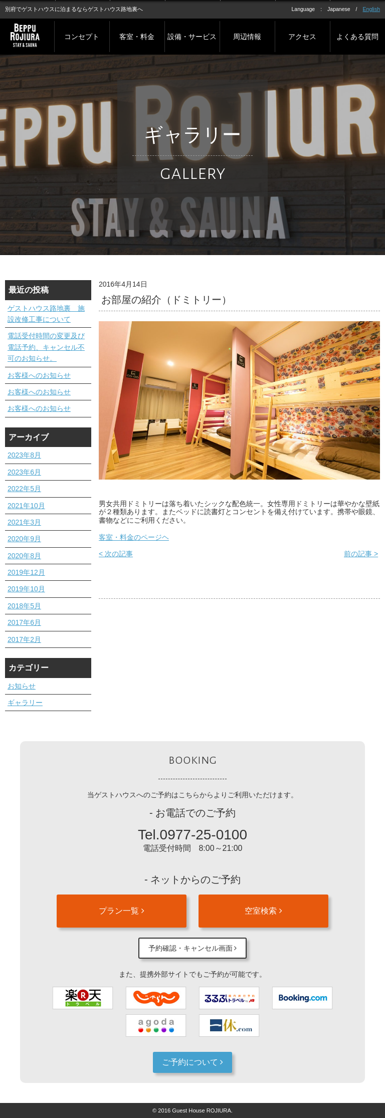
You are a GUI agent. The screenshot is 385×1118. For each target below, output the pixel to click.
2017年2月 (24, 639)
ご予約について (192, 1062)
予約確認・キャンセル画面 (192, 948)
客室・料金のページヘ (134, 537)
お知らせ (22, 686)
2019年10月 (26, 589)
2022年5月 (24, 489)
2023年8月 (24, 455)
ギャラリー (25, 703)
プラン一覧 (121, 911)
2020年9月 (24, 539)
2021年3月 (24, 522)
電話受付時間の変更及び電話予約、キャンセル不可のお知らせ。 (46, 347)
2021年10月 (26, 506)
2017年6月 (24, 622)
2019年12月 (26, 572)
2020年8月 (24, 556)
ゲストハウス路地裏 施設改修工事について (46, 313)
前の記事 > (361, 554)
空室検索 (263, 911)
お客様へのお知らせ (39, 375)
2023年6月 (24, 472)
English (371, 9)
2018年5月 (24, 606)
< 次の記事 (116, 554)
